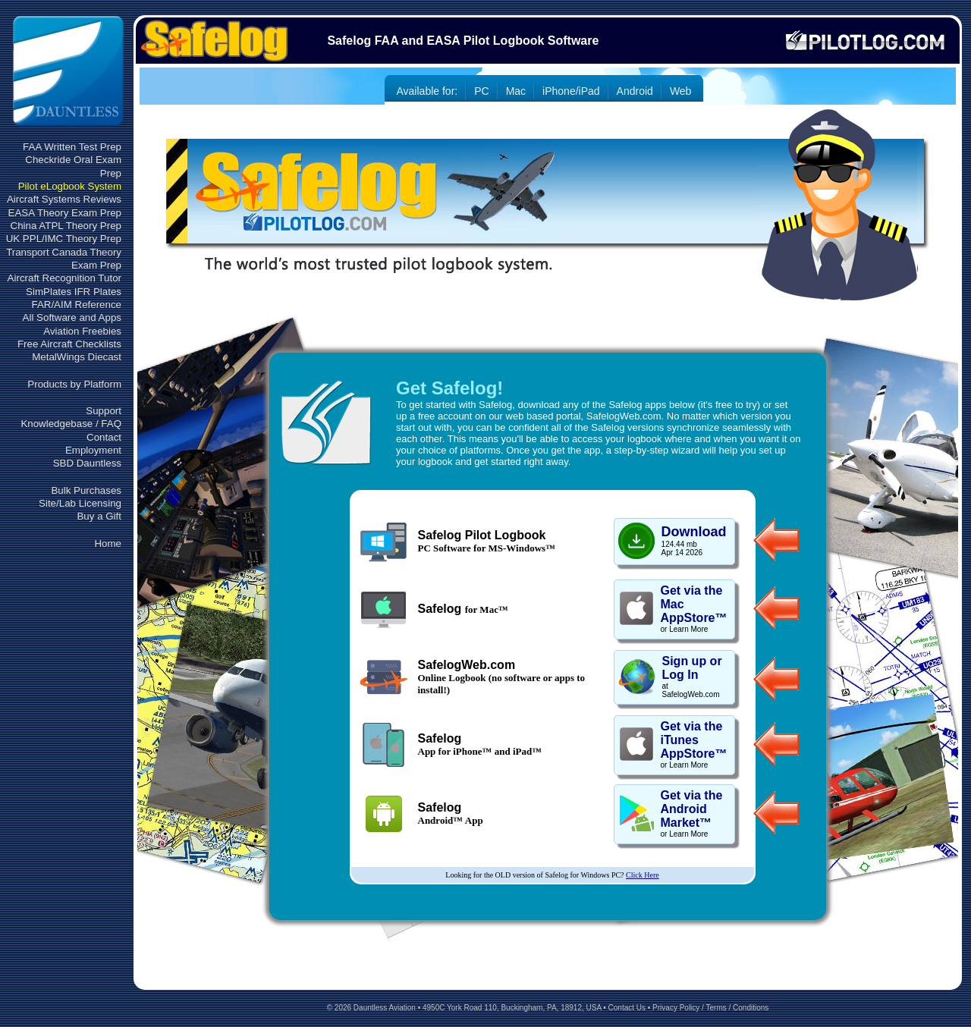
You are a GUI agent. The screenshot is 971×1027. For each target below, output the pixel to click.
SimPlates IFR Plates (73, 291)
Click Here (642, 875)
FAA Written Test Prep (72, 146)
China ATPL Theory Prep (66, 225)
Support (103, 410)
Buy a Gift (99, 516)
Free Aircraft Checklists (69, 344)
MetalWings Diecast (76, 357)
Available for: (427, 91)
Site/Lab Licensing (80, 503)
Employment (93, 450)
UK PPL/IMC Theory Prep (63, 238)
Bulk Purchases (86, 490)
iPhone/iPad (571, 91)
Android (635, 91)
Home (107, 543)
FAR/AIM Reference (76, 304)
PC (481, 91)
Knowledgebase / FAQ (70, 423)
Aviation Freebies (82, 331)
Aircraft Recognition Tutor (64, 278)
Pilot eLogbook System (69, 186)
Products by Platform (74, 384)
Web (681, 91)
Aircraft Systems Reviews (64, 199)
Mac (516, 91)
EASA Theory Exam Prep (64, 212)
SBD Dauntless (87, 463)
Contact (103, 437)
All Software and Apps (72, 317)
